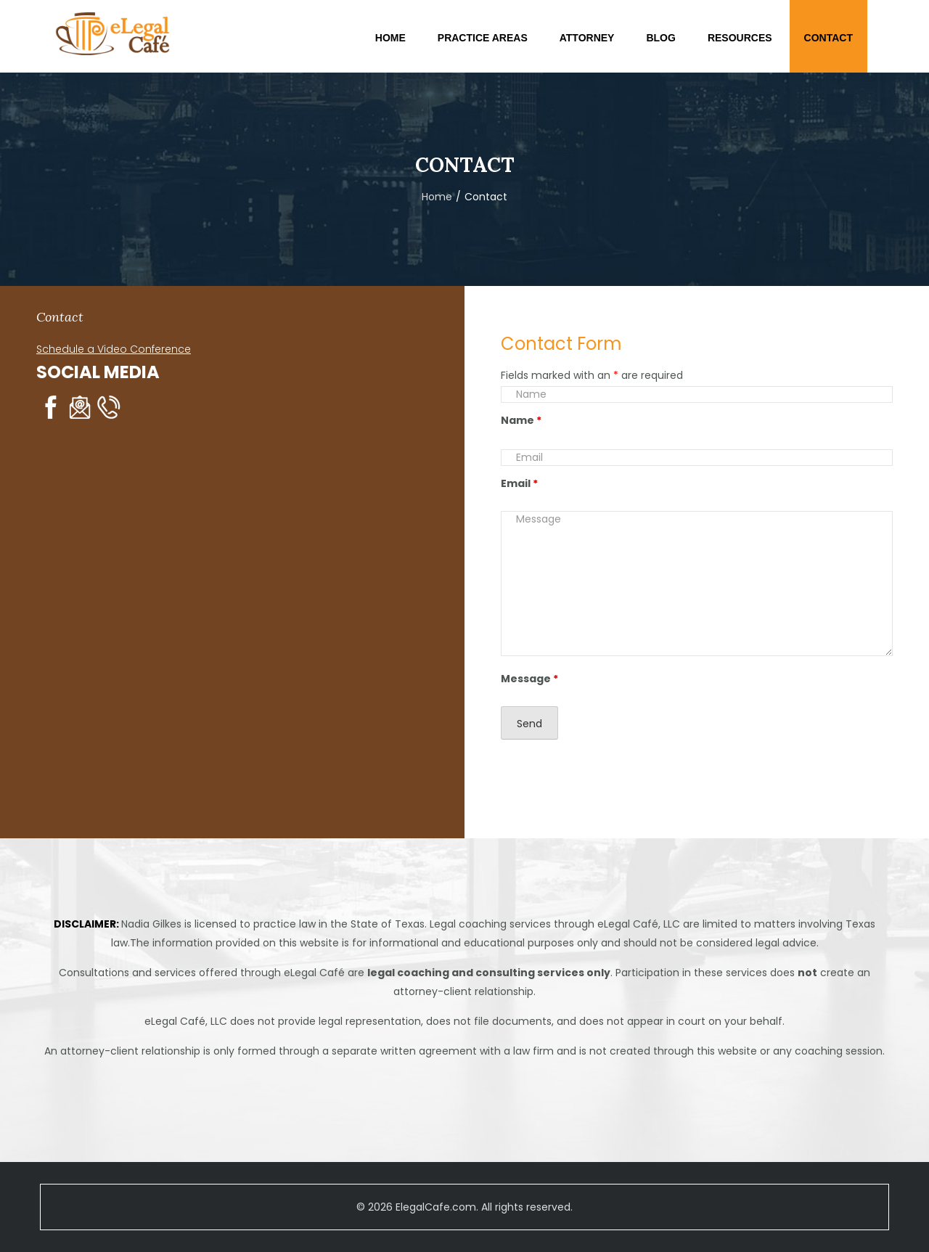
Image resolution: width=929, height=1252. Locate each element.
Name (521, 420)
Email (519, 483)
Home (437, 196)
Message (529, 678)
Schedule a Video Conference (113, 349)
